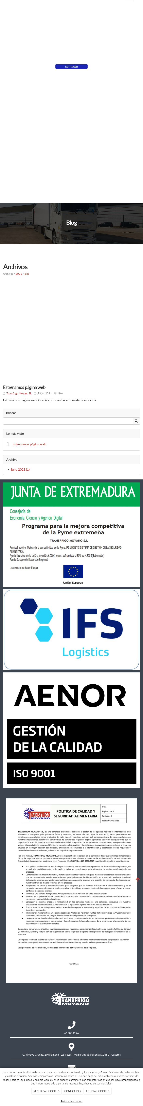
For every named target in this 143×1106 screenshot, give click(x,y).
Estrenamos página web (29, 444)
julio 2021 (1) (20, 469)
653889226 (71, 1033)
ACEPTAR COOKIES (97, 1091)
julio (26, 273)
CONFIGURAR (72, 1091)
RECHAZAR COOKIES (46, 1091)
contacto (71, 66)
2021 (19, 273)
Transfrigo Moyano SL (19, 393)
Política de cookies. (72, 1101)
